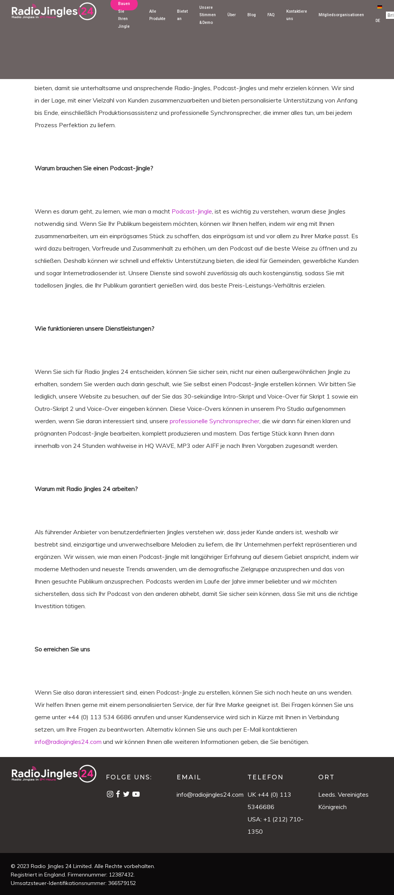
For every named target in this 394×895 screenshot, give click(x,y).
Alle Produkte (157, 21)
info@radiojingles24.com (210, 794)
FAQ (271, 21)
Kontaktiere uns (296, 21)
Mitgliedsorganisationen (341, 21)
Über (231, 21)
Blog (251, 21)
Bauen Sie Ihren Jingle (124, 20)
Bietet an (182, 21)
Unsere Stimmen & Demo (207, 20)
